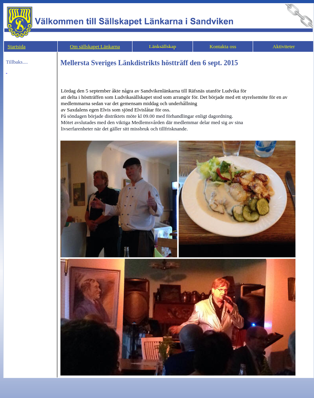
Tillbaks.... (17, 62)
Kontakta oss (223, 46)
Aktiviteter (283, 46)
